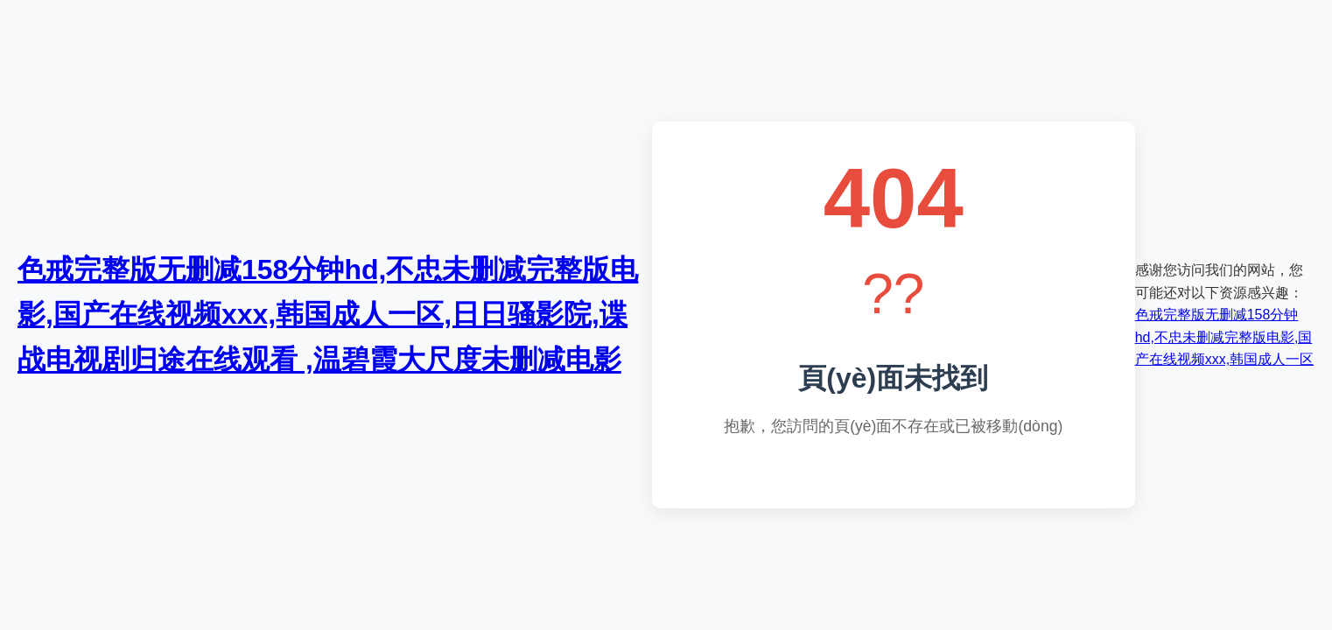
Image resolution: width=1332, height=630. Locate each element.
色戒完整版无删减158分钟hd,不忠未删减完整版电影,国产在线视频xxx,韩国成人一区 (1224, 337)
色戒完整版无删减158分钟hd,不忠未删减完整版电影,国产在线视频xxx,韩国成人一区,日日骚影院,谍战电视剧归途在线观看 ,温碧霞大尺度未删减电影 (328, 314)
